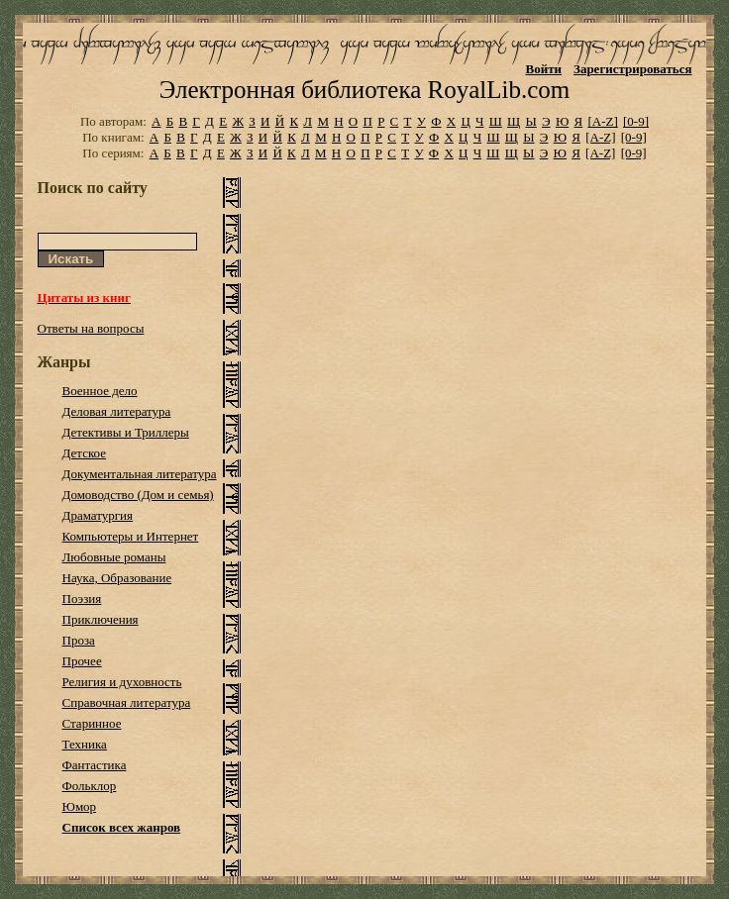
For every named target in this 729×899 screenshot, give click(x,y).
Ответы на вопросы (91, 328)
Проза (78, 640)
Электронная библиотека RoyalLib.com (364, 89)
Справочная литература (126, 702)
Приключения (100, 619)
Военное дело (100, 390)
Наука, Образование (117, 577)
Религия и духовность (122, 681)
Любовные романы (114, 556)
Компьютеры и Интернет (130, 536)
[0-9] (636, 121)
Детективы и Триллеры (125, 432)
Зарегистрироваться (632, 68)
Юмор (79, 806)
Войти (543, 68)
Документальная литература (139, 473)
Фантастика (94, 764)
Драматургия (98, 515)
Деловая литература (116, 411)
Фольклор (89, 785)
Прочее (82, 660)
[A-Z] (602, 121)
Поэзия (82, 598)
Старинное (92, 723)
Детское (84, 453)
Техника (84, 744)
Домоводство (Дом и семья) (138, 494)
